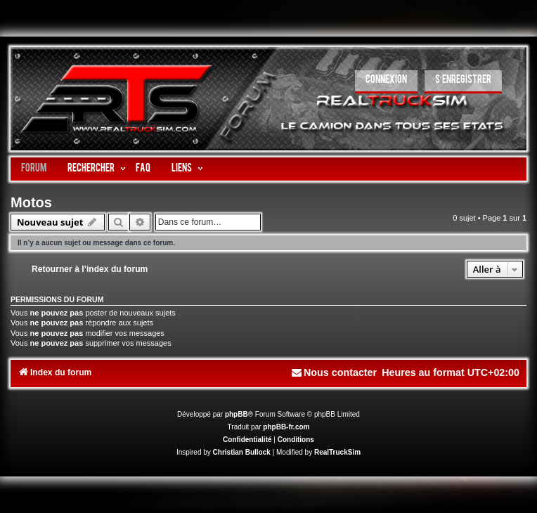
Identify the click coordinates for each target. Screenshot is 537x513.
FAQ (143, 169)
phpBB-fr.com (286, 427)
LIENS (182, 169)
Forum (33, 169)
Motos (31, 202)
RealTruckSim (337, 452)
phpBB (236, 414)
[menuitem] (386, 81)
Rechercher (91, 169)
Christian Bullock (242, 452)
